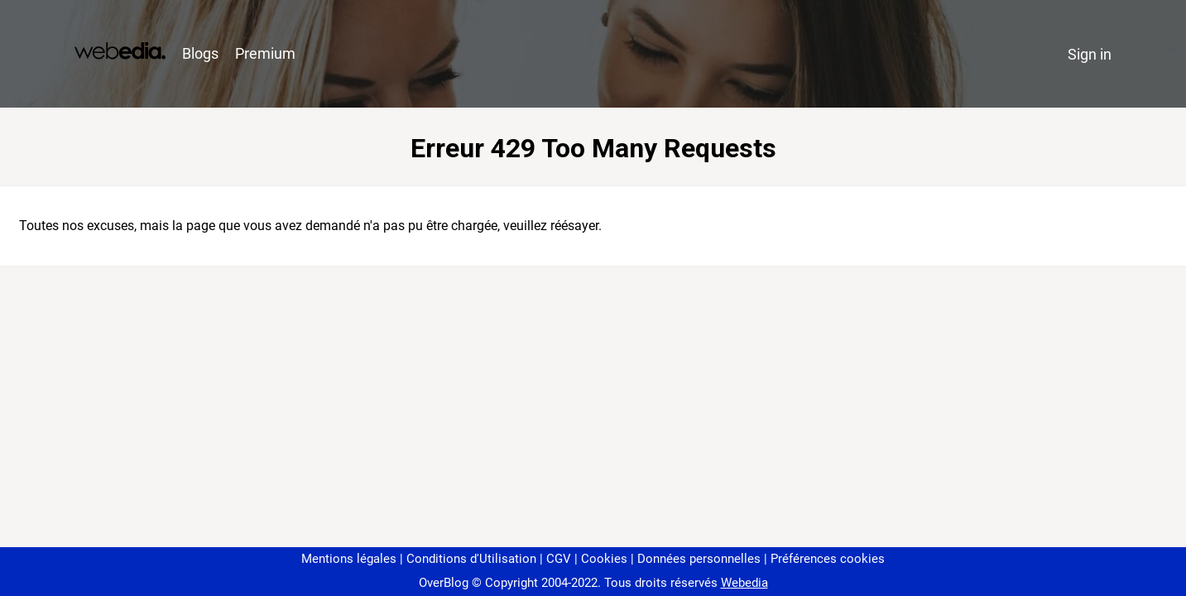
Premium (265, 53)
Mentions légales (348, 558)
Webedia (744, 582)
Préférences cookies (828, 558)
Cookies (604, 558)
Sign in (1090, 54)
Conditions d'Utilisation (471, 558)
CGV (558, 558)
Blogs (200, 53)
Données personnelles (699, 558)
